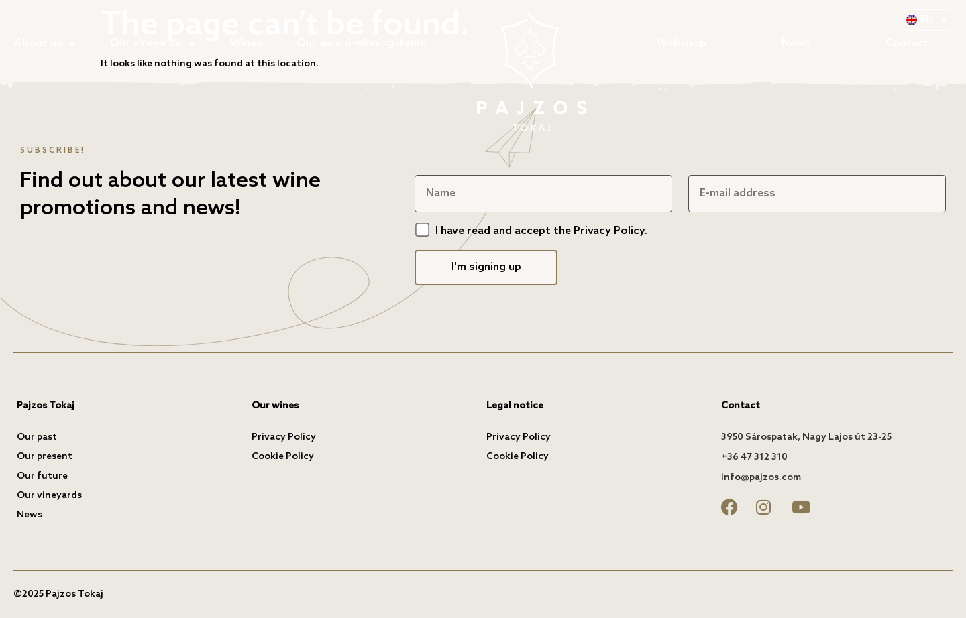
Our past (37, 437)
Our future (42, 476)
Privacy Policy (284, 437)
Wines (246, 43)
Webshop (681, 43)
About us (45, 44)
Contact (907, 43)
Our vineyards (152, 44)
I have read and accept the (541, 231)
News (796, 43)
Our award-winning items (361, 43)
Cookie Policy (283, 456)
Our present (44, 456)
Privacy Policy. (610, 231)
